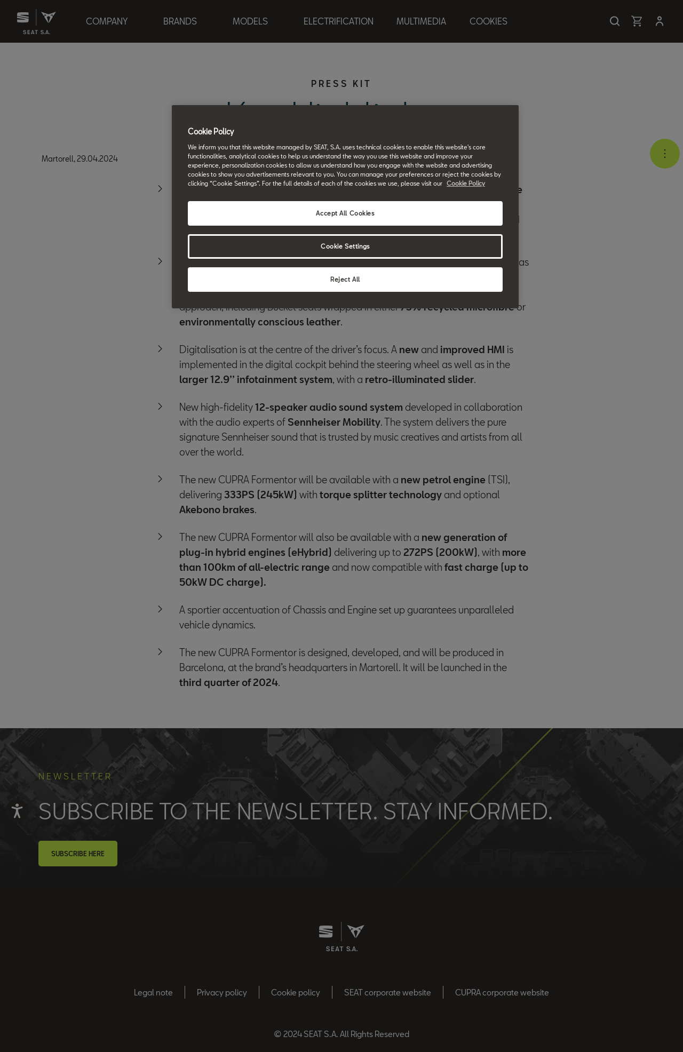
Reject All (345, 279)
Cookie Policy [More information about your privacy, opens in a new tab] (466, 183)
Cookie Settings (345, 246)
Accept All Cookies (345, 213)
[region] (345, 206)
